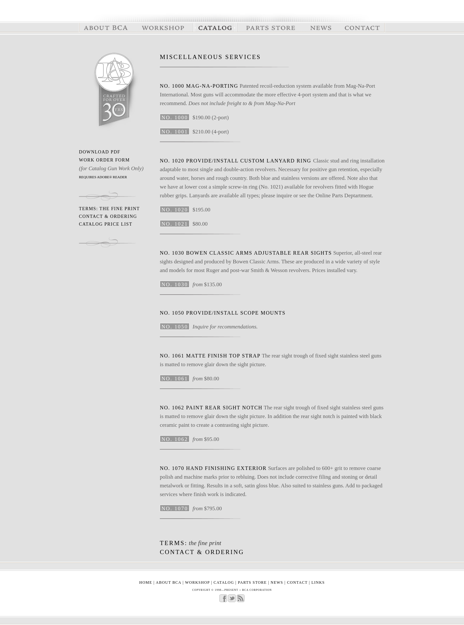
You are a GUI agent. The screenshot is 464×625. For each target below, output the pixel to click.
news (277, 582)
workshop (197, 582)
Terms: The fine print (109, 208)
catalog (224, 582)
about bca (168, 582)
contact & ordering (108, 216)
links (318, 582)
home (145, 582)
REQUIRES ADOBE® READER (103, 177)
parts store (253, 582)
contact (297, 582)
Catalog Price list (105, 224)
